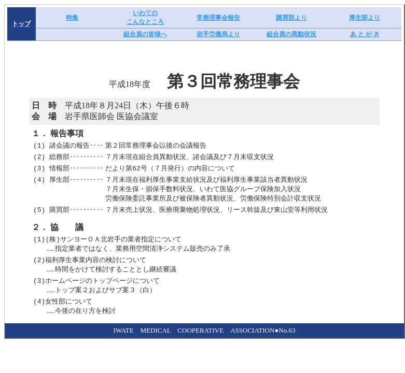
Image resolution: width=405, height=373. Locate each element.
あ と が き (365, 34)
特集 (72, 17)
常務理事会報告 (218, 17)
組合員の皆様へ (145, 34)
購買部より (291, 17)
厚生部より (364, 17)
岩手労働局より (218, 34)
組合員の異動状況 (291, 34)
